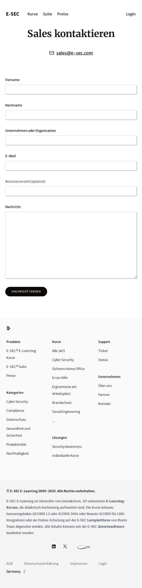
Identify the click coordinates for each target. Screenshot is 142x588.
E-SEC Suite (16, 367)
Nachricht (13, 207)
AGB (9, 564)
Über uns (105, 386)
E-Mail (10, 156)
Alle (58, 351)
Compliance (15, 411)
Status (103, 360)
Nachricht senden (26, 291)
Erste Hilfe (60, 378)
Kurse (33, 14)
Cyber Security (17, 402)
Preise (62, 14)
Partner (104, 395)
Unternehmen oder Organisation (30, 131)
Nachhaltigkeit (17, 453)
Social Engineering (66, 412)
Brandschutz (62, 403)
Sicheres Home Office (68, 369)
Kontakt (104, 404)
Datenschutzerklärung (41, 564)
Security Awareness (67, 447)
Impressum (78, 564)
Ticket (103, 351)
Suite (47, 14)
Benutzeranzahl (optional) (25, 181)
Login (131, 14)
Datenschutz (16, 420)
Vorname (12, 80)
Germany (16, 571)
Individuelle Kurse (65, 456)
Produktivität (16, 444)
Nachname (13, 105)
